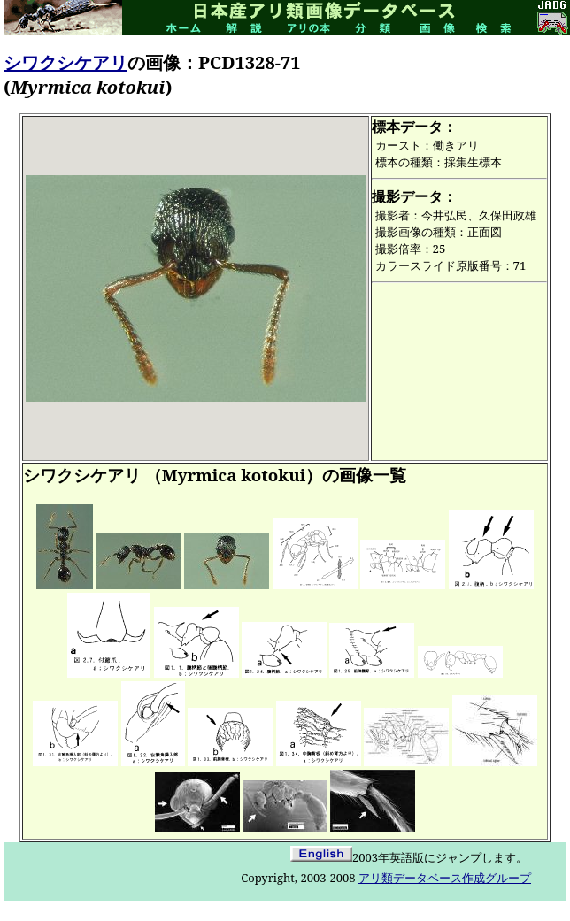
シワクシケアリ (65, 62)
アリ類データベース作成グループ (444, 878)
